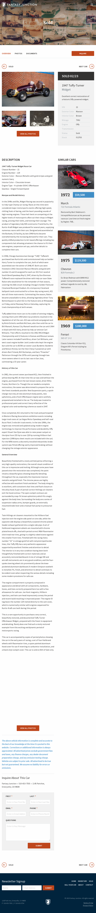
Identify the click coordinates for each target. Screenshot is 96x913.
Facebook (91, 890)
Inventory (82, 881)
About (81, 885)
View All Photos (28, 133)
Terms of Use (88, 903)
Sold (7, 66)
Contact (89, 885)
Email (8, 808)
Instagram (85, 890)
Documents (31, 53)
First (8, 796)
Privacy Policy (88, 905)
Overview (6, 53)
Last (32, 796)
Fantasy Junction (19, 5)
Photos (18, 53)
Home (74, 881)
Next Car (86, 66)
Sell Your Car (70, 885)
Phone (33, 808)
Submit (39, 845)
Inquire (82, 53)
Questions (11, 820)
